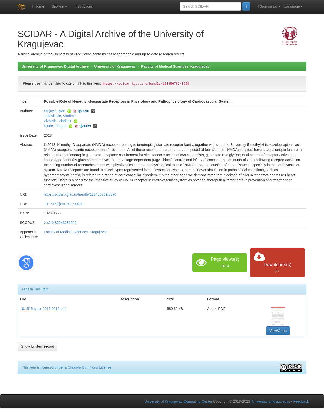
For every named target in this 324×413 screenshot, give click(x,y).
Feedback (301, 401)
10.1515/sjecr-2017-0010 (63, 204)
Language (293, 6)
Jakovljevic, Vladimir (60, 116)
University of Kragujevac (115, 66)
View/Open (278, 331)
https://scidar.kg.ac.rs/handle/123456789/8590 (80, 194)
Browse (59, 6)
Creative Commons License (89, 367)
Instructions (84, 6)
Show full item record (37, 346)
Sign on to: (269, 6)
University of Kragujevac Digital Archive (55, 66)
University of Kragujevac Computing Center (178, 401)
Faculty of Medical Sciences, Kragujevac (175, 66)
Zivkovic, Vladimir (57, 121)
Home (38, 6)
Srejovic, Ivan (54, 111)
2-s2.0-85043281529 (60, 223)
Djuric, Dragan (55, 126)
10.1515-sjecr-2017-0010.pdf (43, 309)
